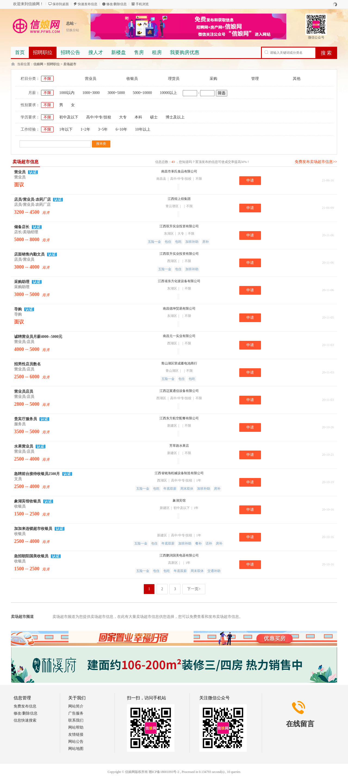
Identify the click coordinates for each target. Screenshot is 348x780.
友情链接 (75, 734)
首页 (20, 52)
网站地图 (75, 749)
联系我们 (75, 720)
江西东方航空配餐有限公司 (179, 418)
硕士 (154, 117)
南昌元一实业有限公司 (179, 336)
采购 (213, 79)
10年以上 (142, 129)
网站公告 (75, 742)
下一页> (194, 589)
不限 (47, 79)
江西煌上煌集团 (179, 199)
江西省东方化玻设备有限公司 (179, 281)
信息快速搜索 (25, 720)
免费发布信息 (25, 706)
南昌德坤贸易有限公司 (179, 308)
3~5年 (103, 129)
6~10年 (121, 129)
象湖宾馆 (179, 500)
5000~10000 (142, 93)
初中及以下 (68, 117)
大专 (123, 117)
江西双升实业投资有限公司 (179, 226)
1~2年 (85, 129)
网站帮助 (75, 727)
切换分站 (72, 30)
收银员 (132, 79)
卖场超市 (69, 64)
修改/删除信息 (116, 4)
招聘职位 (53, 64)
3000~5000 (116, 93)
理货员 (173, 79)
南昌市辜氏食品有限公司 (179, 171)
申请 (250, 180)
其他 (296, 79)
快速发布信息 (87, 4)
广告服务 (75, 713)
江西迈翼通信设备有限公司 (179, 391)
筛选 (221, 93)
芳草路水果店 (179, 446)
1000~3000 (91, 93)
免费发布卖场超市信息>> (316, 162)
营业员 (90, 79)
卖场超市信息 (26, 161)
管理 (255, 79)
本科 (138, 117)
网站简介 (75, 706)
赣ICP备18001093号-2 (164, 772)
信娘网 (38, 64)
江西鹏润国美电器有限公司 (179, 555)
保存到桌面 (60, 4)
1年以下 (66, 129)
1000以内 (66, 93)
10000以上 (168, 93)
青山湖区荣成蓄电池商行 (179, 363)
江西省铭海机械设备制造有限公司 (179, 473)
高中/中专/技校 (98, 117)
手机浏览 (142, 4)
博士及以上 (175, 117)
